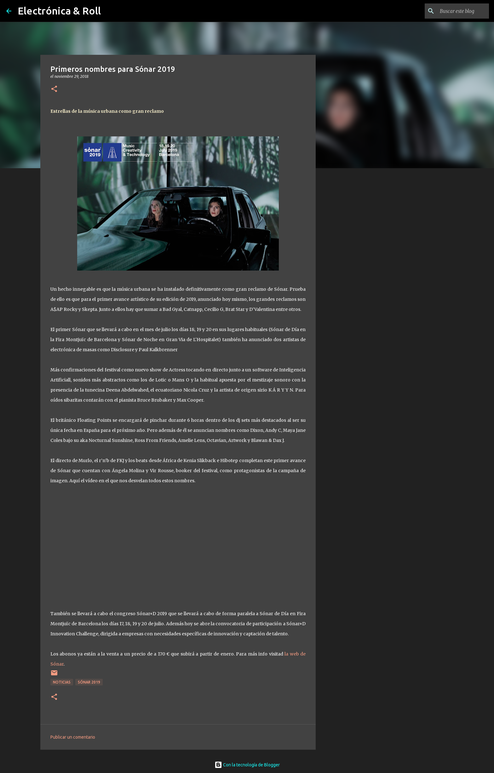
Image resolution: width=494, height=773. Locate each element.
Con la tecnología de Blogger (247, 764)
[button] (54, 89)
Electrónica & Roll (59, 10)
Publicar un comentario (72, 737)
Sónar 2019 (89, 682)
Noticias (62, 682)
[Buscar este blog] (456, 11)
